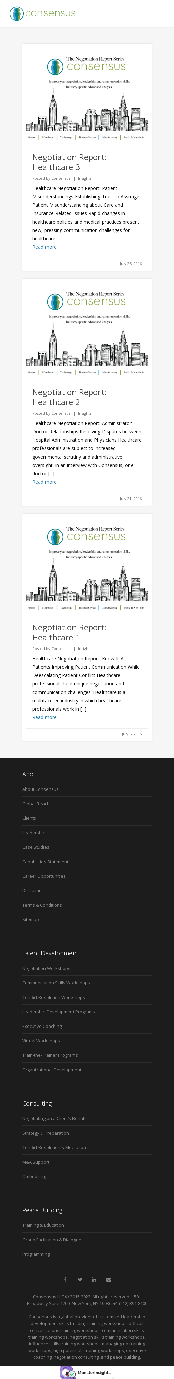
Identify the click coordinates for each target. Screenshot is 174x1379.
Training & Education (43, 1225)
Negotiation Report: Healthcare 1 (69, 632)
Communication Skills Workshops (56, 983)
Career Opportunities (44, 876)
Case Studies (35, 847)
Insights (84, 178)
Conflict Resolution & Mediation (54, 1147)
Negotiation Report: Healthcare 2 (69, 396)
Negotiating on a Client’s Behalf (54, 1118)
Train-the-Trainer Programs (50, 1055)
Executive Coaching (42, 1026)
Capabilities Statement (45, 862)
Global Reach (36, 804)
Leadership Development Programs (58, 1012)
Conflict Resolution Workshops (53, 997)
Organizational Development (51, 1070)
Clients (29, 818)
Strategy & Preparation (45, 1133)
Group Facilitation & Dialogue (51, 1240)
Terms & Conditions (42, 905)
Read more (44, 247)
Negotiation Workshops (46, 968)
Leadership (34, 833)
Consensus (60, 178)
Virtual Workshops (41, 1041)
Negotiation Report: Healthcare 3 (69, 161)
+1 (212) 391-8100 (130, 1303)
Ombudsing (34, 1176)
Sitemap (30, 919)
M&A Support (35, 1162)
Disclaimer (33, 890)
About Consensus (40, 789)
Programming (36, 1254)
